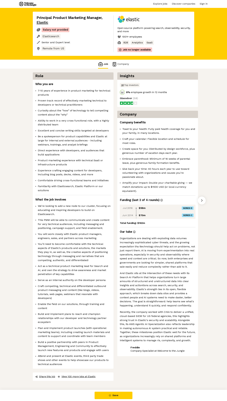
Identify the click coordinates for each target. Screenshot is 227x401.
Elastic (42, 22)
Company (120, 64)
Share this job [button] (45, 376)
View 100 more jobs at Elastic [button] (77, 376)
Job (103, 64)
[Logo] (27, 4)
